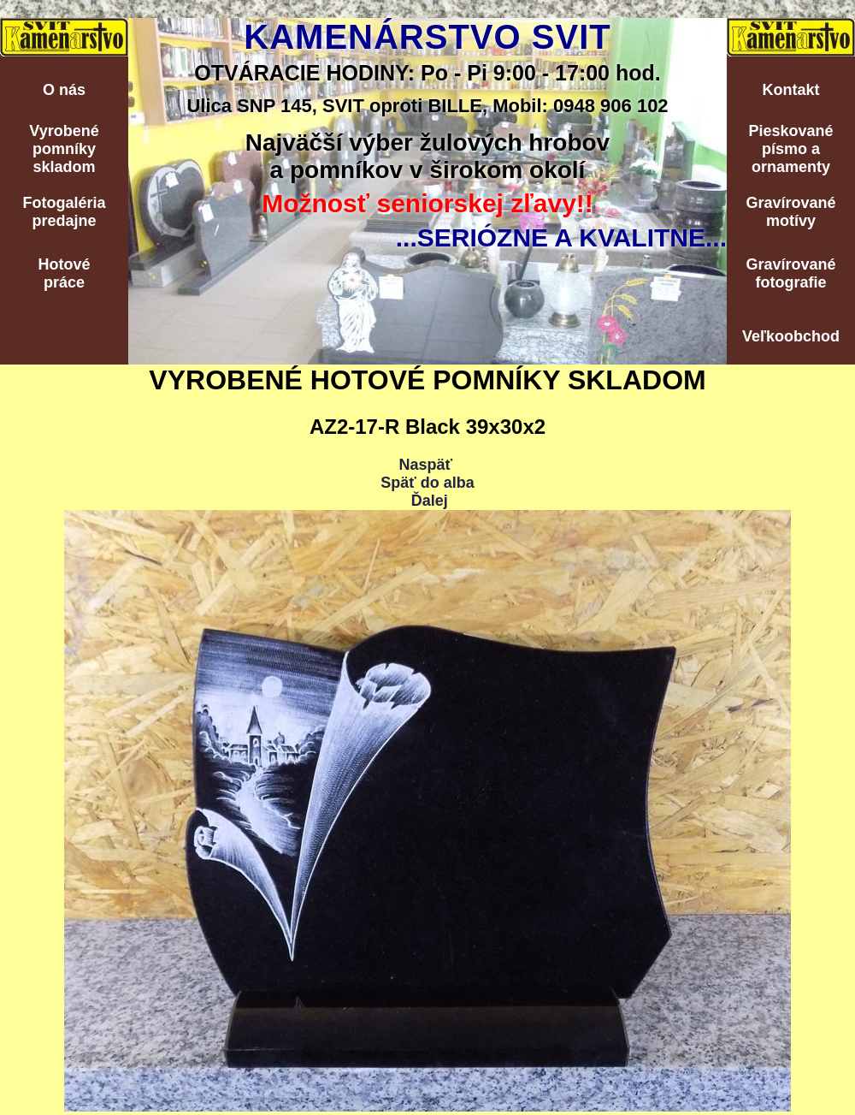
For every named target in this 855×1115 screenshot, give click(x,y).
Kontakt (791, 89)
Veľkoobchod (791, 336)
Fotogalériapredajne (63, 211)
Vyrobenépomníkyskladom (63, 148)
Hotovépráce (64, 273)
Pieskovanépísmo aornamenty (790, 148)
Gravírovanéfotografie (790, 273)
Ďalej (429, 500)
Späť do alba (427, 482)
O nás (64, 89)
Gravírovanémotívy (790, 211)
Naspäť (425, 464)
